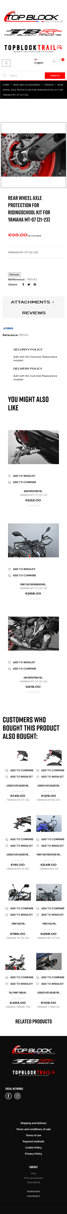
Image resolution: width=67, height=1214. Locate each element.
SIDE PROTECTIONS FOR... (33, 677)
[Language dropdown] (39, 61)
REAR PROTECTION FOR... (33, 491)
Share (23, 284)
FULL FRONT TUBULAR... (18, 992)
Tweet (29, 284)
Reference (10, 335)
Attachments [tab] (30, 302)
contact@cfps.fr (33, 1196)
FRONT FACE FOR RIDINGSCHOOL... (33, 584)
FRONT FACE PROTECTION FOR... (49, 854)
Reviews (34, 313)
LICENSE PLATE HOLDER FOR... (18, 785)
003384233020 (33, 1191)
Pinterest (35, 284)
